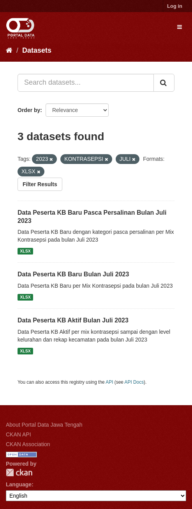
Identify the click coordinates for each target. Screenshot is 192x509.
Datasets (36, 50)
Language (19, 484)
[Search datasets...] (86, 83)
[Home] (9, 50)
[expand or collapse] (179, 27)
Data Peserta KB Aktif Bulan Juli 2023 (73, 320)
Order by (29, 110)
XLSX (25, 251)
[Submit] (163, 83)
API (109, 382)
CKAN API (18, 434)
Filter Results (40, 184)
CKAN (19, 472)
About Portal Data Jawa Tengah (44, 425)
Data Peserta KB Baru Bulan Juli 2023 (73, 274)
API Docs (134, 382)
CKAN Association (28, 444)
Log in (174, 6)
